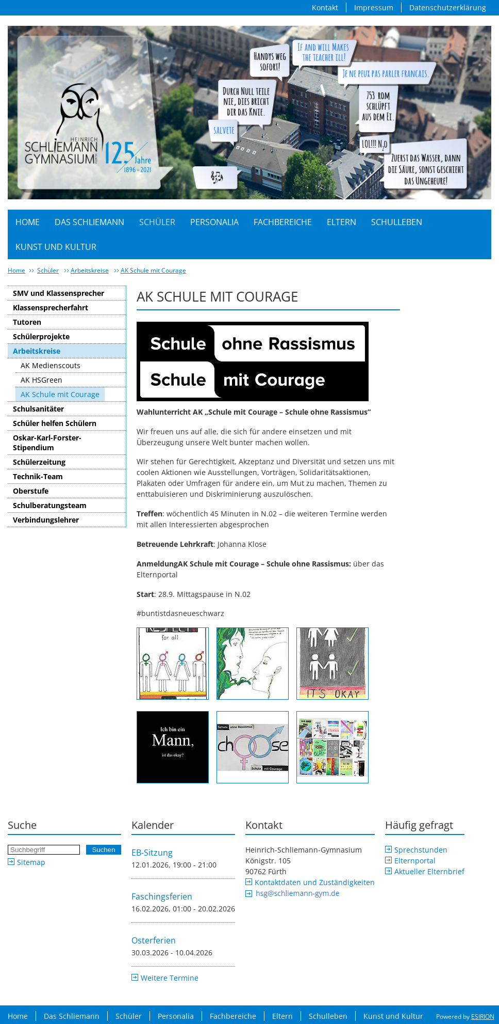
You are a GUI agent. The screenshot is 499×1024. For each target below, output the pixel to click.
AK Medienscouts (50, 365)
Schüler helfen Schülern (54, 423)
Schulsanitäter (38, 409)
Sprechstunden (420, 850)
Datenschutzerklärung (447, 7)
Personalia (214, 222)
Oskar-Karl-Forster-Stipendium (47, 442)
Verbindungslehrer (46, 520)
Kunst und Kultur (55, 247)
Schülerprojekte (41, 336)
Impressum (373, 7)
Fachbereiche (283, 222)
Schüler (157, 222)
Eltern (341, 222)
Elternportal (415, 860)
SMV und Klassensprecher (58, 293)
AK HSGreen (41, 380)
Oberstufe (30, 491)
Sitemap (31, 862)
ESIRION (482, 1016)
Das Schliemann (89, 222)
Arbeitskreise (90, 270)
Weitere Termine (169, 978)
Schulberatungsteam (50, 505)
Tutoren (27, 322)
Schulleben (396, 222)
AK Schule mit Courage (153, 270)
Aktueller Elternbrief (429, 871)
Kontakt (325, 7)
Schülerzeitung (39, 462)
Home (27, 222)
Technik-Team (38, 476)
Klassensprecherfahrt (50, 307)
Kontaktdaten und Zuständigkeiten (315, 882)
